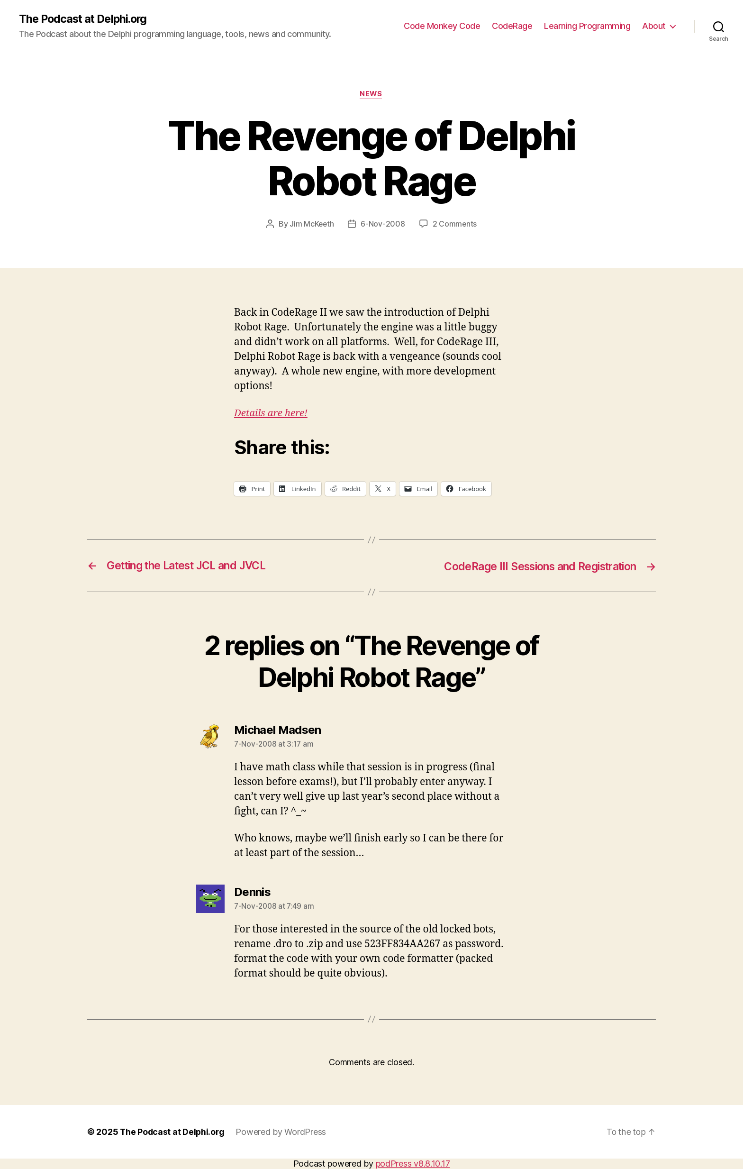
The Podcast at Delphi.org (85, 19)
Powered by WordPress (282, 1132)
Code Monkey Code (442, 26)
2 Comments (455, 224)
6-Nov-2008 (383, 224)
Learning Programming (587, 26)
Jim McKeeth (311, 224)
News (371, 95)
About (654, 26)
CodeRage (512, 26)
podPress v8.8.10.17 (413, 1164)
